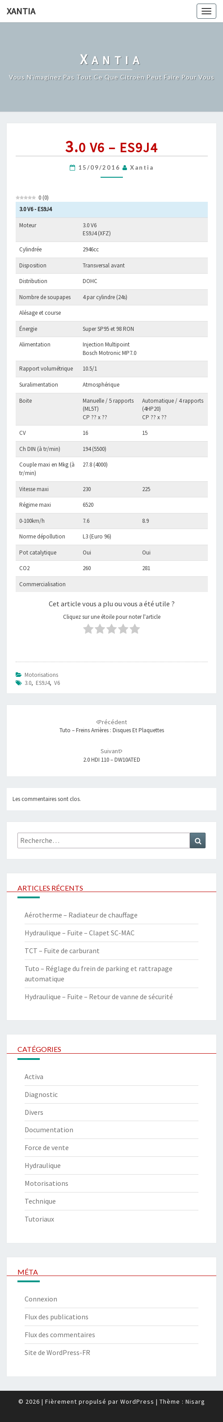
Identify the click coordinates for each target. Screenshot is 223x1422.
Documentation (49, 1129)
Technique (40, 1201)
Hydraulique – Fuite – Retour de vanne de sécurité (99, 996)
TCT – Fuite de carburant (62, 950)
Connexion (41, 1298)
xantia (142, 167)
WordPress (137, 1401)
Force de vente (47, 1147)
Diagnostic (41, 1094)
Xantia (21, 11)
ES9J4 (43, 683)
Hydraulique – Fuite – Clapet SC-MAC (80, 932)
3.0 (28, 683)
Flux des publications (56, 1316)
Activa (34, 1076)
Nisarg (195, 1401)
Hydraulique (43, 1165)
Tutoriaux (39, 1218)
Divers (34, 1112)
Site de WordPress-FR (57, 1352)
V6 (57, 683)
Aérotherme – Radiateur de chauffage (81, 914)
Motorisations (41, 675)
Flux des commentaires (60, 1334)
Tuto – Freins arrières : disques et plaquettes (111, 726)
